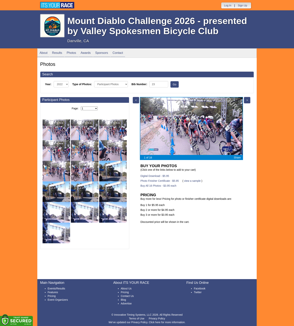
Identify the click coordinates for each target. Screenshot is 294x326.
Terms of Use (136, 318)
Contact (128, 53)
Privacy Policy (157, 318)
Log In (227, 5)
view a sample (192, 180)
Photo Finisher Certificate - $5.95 (159, 180)
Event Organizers (58, 299)
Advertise (126, 303)
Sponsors (110, 53)
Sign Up (242, 5)
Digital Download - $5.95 (154, 175)
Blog (123, 299)
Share (237, 157)
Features (53, 292)
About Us (126, 288)
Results (60, 53)
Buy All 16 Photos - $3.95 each (158, 185)
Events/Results (56, 288)
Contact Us (127, 295)
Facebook (199, 288)
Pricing (52, 295)
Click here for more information (167, 322)
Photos (76, 53)
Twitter (198, 292)
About (44, 53)
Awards (92, 53)
